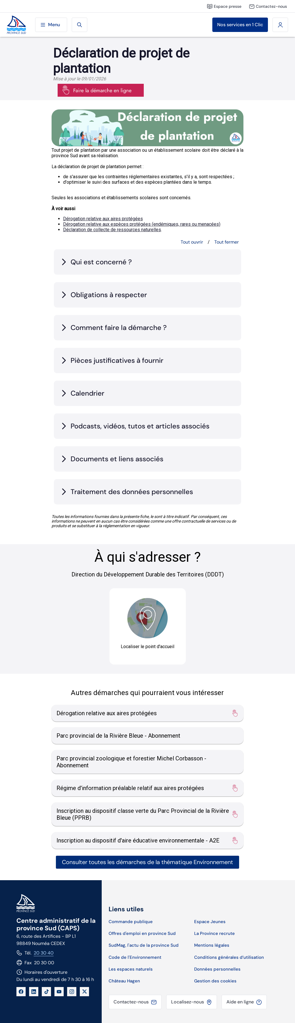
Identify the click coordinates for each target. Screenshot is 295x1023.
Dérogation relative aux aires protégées (103, 218)
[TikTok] (46, 991)
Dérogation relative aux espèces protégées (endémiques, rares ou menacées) (141, 224)
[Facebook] (21, 991)
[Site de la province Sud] (16, 24)
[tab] (147, 262)
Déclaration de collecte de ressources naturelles (112, 229)
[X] (84, 991)
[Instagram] (71, 991)
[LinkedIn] (33, 991)
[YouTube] (59, 991)
